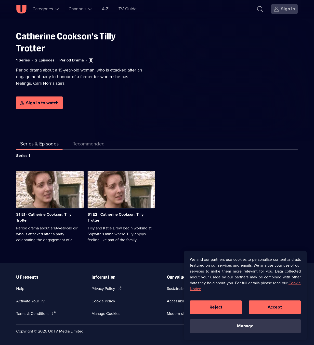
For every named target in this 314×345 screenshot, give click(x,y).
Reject (215, 310)
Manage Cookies (106, 313)
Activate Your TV (30, 301)
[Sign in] (284, 9)
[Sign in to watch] (39, 102)
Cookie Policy (103, 301)
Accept (275, 310)
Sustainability (178, 288)
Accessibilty (177, 301)
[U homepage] (21, 9)
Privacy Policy (103, 288)
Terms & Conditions (32, 313)
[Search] (260, 9)
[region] (245, 298)
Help (20, 288)
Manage (245, 329)
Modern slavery (180, 313)
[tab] (88, 145)
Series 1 (23, 155)
